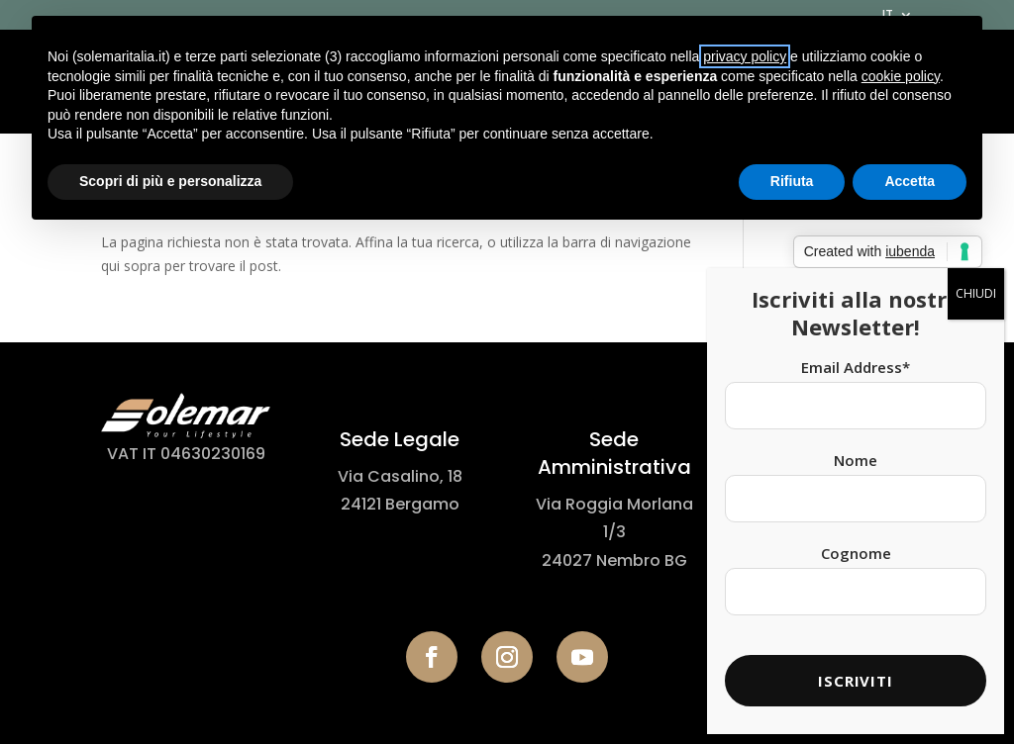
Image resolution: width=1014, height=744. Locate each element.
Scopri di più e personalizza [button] (170, 181)
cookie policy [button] (901, 76)
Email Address (855, 335)
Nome (855, 428)
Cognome (856, 521)
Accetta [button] (909, 181)
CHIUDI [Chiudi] (976, 261)
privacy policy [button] (744, 56)
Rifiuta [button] (792, 181)
